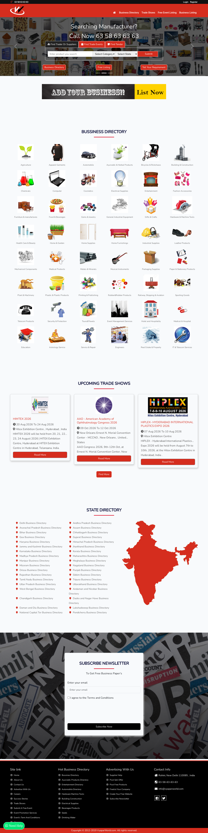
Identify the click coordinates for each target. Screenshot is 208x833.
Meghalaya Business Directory (89, 560)
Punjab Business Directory (87, 570)
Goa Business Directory (32, 537)
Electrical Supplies (70, 803)
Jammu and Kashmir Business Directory (41, 546)
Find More (104, 474)
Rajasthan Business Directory (35, 574)
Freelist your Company (120, 789)
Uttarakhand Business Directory (90, 584)
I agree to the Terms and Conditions (92, 698)
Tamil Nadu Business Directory (36, 579)
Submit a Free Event (23, 808)
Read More (40, 454)
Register (193, 2)
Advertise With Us (22, 789)
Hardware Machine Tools (73, 794)
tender (115, 44)
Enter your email (77, 683)
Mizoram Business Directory (35, 565)
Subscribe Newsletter (119, 798)
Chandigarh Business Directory (36, 598)
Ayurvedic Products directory (75, 780)
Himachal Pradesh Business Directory (93, 542)
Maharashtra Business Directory (90, 556)
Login (185, 2)
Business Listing (188, 12)
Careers (17, 794)
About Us (18, 780)
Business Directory (129, 12)
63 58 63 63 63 (21, 2)
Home (16, 775)
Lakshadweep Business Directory (91, 607)
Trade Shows (148, 12)
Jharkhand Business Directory (89, 546)
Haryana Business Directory (35, 542)
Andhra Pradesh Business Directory (92, 523)
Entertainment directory (72, 784)
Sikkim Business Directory (87, 574)
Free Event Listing (167, 12)
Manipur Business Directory (34, 560)
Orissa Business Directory (33, 570)
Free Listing (104, 67)
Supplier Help (116, 775)
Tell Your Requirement (153, 67)
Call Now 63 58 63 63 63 (104, 36)
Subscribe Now (104, 726)
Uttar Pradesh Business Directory (38, 584)
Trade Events (92, 44)
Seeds (64, 812)
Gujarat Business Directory (87, 537)
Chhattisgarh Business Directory (90, 532)
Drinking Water (68, 817)
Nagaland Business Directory (89, 565)
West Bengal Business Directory (37, 589)
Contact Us (19, 784)
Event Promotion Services (25, 812)
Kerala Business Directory (87, 551)
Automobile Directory (71, 789)
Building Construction (72, 798)
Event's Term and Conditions (27, 817)
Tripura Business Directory (87, 579)
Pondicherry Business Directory (90, 612)
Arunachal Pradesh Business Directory (40, 527)
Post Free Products (118, 784)
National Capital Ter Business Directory (41, 612)
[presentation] (93, 710)
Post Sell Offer (116, 780)
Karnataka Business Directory (36, 551)
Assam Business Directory (87, 527)
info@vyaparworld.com (171, 788)
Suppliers (61, 44)
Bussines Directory (70, 775)
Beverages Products (71, 808)
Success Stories (21, 798)
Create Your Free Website (121, 794)
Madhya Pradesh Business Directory (39, 556)
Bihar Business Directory (33, 532)
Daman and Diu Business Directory (39, 607)
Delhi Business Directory (33, 523)
